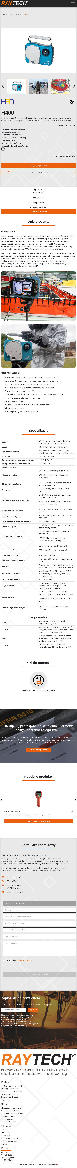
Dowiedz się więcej (39, 750)
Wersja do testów (38, 172)
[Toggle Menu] (73, 3)
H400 (40, 189)
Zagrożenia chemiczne (9, 1094)
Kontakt (4, 1144)
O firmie (4, 1130)
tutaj (25, 1026)
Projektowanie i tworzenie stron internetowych (38, 1164)
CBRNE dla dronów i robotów (12, 1086)
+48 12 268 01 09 (10, 1155)
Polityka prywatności (9, 1141)
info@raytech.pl (14, 877)
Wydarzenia (5, 1136)
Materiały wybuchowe (9, 1089)
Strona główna (7, 14)
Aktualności (5, 1133)
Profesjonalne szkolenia (10, 1122)
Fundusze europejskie (9, 1138)
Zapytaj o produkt (38, 165)
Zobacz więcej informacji (38, 821)
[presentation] (19, 967)
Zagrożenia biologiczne (10, 1097)
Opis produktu (38, 192)
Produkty (18, 14)
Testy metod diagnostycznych (12, 1114)
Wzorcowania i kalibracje (10, 1111)
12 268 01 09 (12, 881)
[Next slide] (75, 800)
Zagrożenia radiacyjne (9, 1100)
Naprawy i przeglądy (8, 1116)
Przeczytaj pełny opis (66, 125)
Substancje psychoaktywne (11, 1091)
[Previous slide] (1, 800)
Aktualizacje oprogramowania (12, 1108)
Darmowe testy (7, 1119)
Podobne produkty (38, 208)
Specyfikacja (38, 198)
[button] (74, 86)
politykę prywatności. (24, 960)
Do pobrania (38, 203)
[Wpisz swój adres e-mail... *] (13, 1010)
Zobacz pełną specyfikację (63, 156)
